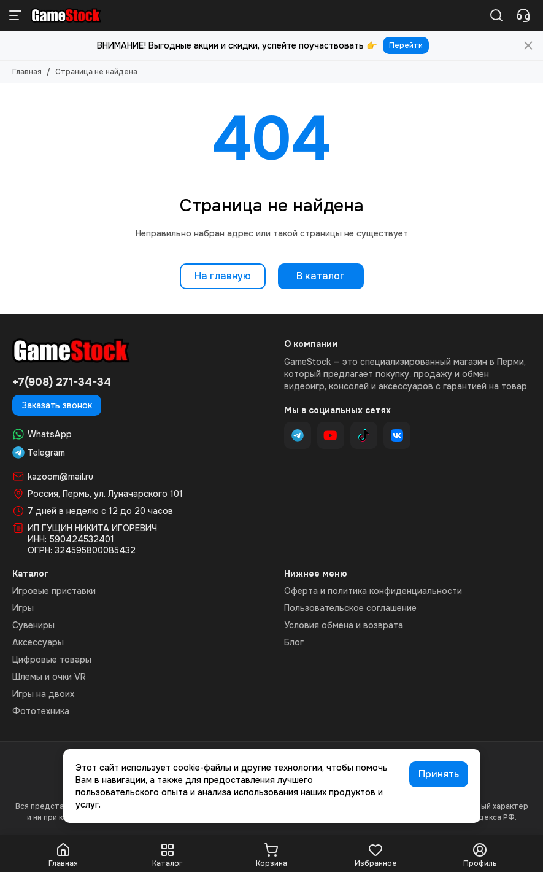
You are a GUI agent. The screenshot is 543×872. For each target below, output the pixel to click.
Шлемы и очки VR (49, 676)
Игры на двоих (43, 693)
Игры (23, 607)
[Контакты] (523, 15)
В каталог (320, 276)
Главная (27, 72)
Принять (438, 774)
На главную (222, 276)
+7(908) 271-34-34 (61, 382)
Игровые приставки (54, 590)
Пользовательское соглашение (350, 607)
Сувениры (33, 625)
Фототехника (40, 711)
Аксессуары (38, 642)
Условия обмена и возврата (343, 625)
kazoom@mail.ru (60, 476)
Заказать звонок (56, 405)
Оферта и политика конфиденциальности (373, 590)
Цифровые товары (51, 659)
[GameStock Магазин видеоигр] (66, 15)
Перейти (406, 45)
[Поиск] (496, 15)
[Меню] (15, 15)
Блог (294, 642)
